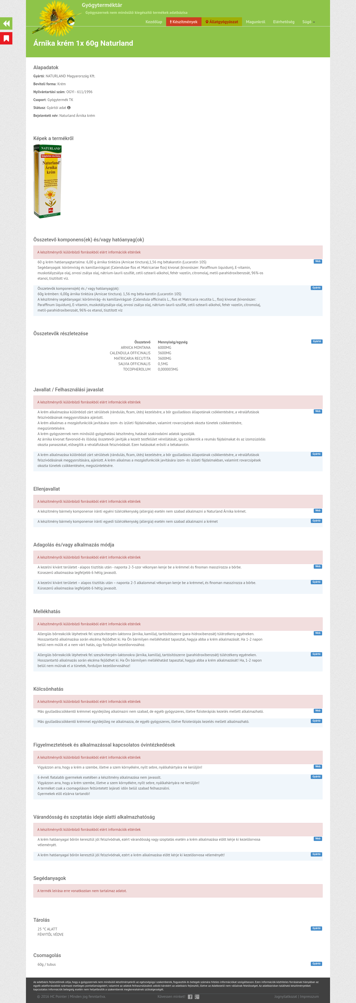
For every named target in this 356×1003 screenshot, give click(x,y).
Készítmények (184, 21)
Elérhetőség (283, 21)
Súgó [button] (308, 21)
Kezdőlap (154, 21)
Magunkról (255, 21)
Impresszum (309, 996)
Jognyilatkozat (286, 996)
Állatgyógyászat (221, 21)
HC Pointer (58, 996)
